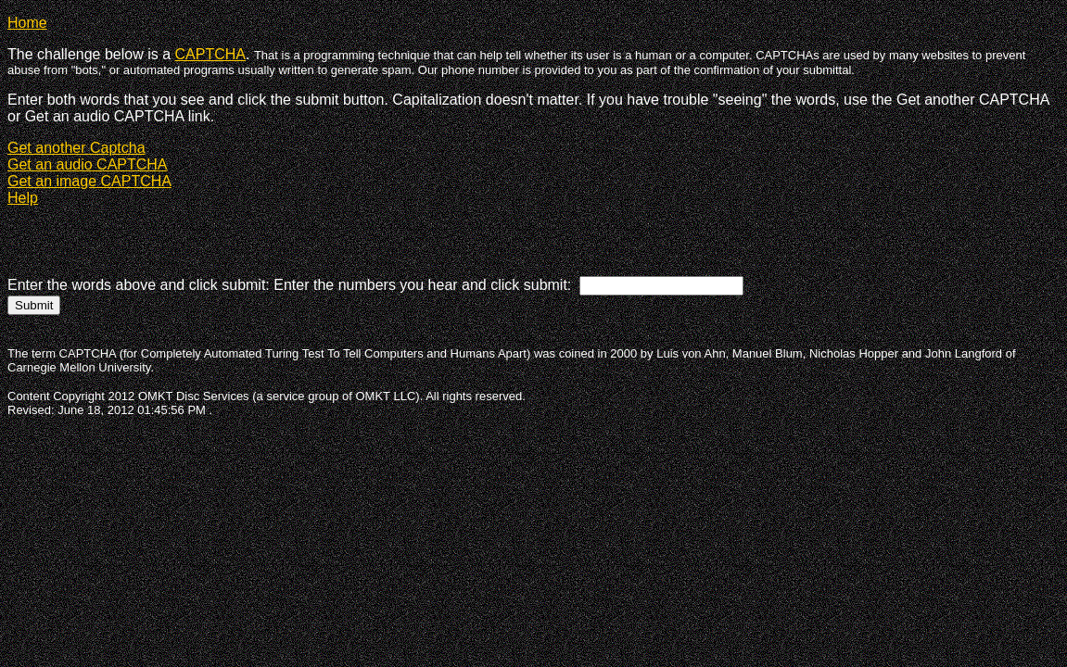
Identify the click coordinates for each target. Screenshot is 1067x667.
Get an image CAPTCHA (89, 181)
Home (27, 23)
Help (22, 198)
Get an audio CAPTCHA (87, 164)
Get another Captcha (76, 148)
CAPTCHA (210, 54)
